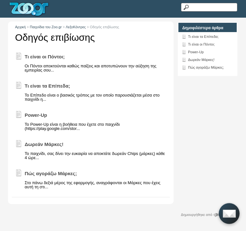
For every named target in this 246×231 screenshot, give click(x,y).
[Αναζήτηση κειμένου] (209, 7)
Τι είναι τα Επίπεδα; (200, 36)
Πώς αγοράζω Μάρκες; (203, 67)
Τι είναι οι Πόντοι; (198, 44)
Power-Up (193, 51)
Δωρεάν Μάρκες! (198, 59)
